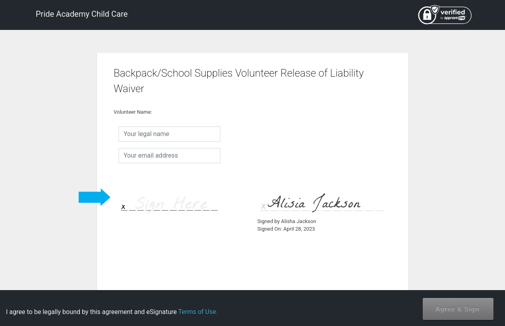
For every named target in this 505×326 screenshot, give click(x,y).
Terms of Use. (198, 312)
